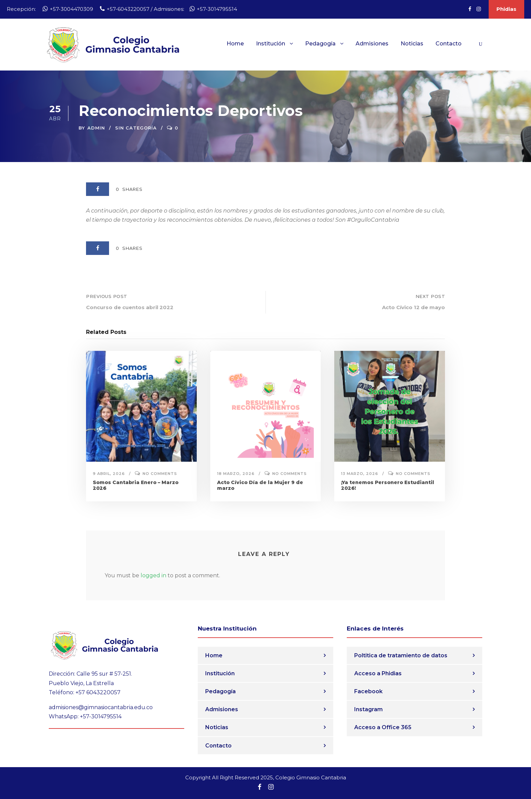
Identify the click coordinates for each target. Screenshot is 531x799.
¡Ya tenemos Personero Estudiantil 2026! (387, 485)
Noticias (412, 43)
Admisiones (372, 43)
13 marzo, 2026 (359, 473)
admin (96, 128)
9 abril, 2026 (109, 473)
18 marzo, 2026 (236, 473)
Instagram (368, 709)
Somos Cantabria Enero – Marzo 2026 (135, 485)
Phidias (506, 9)
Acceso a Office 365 (382, 727)
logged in (153, 575)
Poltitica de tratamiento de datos (400, 655)
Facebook (368, 691)
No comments (160, 473)
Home (235, 43)
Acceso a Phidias (378, 673)
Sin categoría (136, 128)
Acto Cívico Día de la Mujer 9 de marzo (260, 485)
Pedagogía (320, 43)
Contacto (449, 43)
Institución (270, 43)
